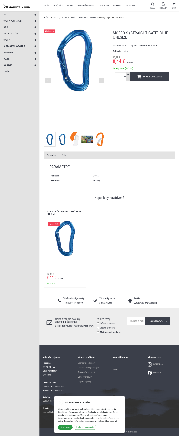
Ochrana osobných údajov (88, 367)
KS (125, 76)
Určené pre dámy (107, 327)
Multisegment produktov (110, 332)
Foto (64, 155)
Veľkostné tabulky (85, 377)
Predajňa (104, 6)
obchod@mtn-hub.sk (51, 412)
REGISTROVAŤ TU (157, 321)
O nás (46, 6)
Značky (115, 370)
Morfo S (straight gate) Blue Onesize (64, 213)
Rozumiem (65, 427)
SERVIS (70, 6)
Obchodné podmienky (86, 6)
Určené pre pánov (108, 323)
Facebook (117, 6)
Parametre (51, 155)
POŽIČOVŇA (58, 6)
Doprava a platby (84, 381)
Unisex (96, 175)
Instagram (130, 6)
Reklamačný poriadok (86, 372)
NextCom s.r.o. (132, 432)
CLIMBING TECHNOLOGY (147, 46)
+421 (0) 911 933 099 (51, 401)
